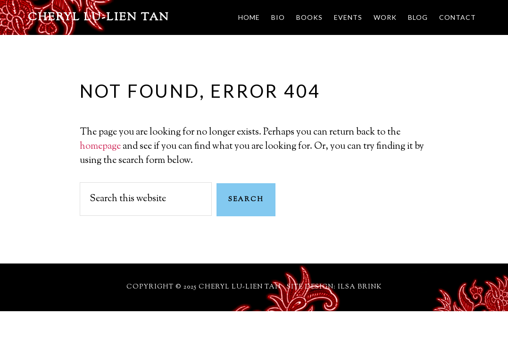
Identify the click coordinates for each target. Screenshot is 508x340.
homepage (100, 146)
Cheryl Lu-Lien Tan (98, 17)
